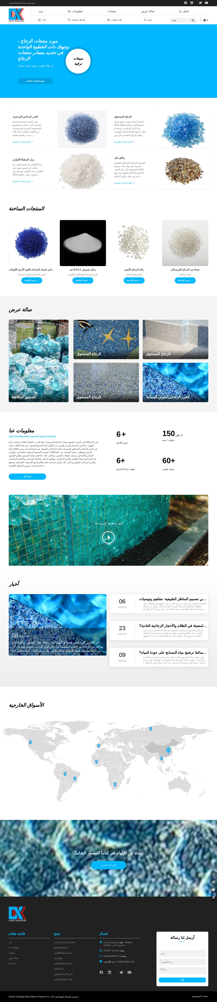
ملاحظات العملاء (78, 20)
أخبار (44, 20)
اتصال (103, 934)
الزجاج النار (58, 969)
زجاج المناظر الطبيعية (63, 963)
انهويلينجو (59, 996)
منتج (57, 934)
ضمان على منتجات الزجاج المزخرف (22, 3)
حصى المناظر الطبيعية (63, 979)
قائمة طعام (17, 934)
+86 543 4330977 (113, 951)
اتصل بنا (184, 11)
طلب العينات (116, 20)
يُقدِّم (182, 980)
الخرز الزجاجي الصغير (63, 974)
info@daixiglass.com (119, 962)
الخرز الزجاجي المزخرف (64, 942)
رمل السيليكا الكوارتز (63, 953)
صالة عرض (148, 11)
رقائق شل (58, 958)
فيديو (149, 20)
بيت (40, 11)
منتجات (112, 11)
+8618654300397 (114, 956)
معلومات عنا (75, 11)
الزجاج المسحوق (61, 947)
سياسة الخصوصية (200, 996)
